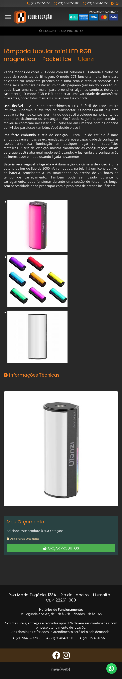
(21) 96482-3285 (66, 3)
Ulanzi (86, 59)
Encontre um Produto (63, 31)
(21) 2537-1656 (38, 3)
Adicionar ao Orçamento (23, 538)
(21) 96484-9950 (95, 3)
